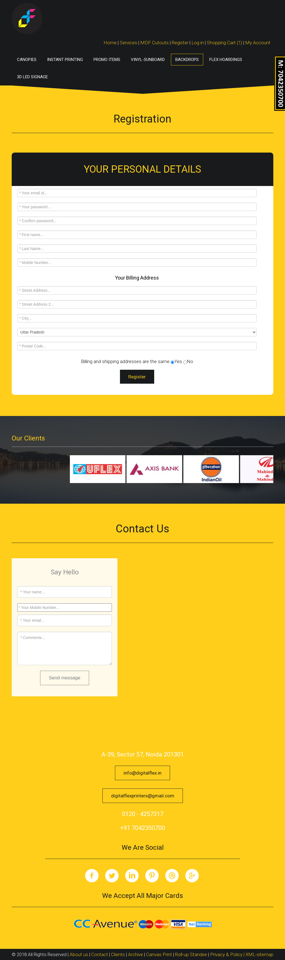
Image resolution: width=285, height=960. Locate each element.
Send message (64, 677)
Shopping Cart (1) (225, 42)
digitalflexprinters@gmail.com (142, 796)
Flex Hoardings (225, 59)
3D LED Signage (32, 76)
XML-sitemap (259, 954)
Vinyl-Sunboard (148, 59)
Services (128, 42)
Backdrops (187, 59)
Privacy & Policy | (227, 954)
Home (110, 42)
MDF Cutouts (154, 42)
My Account (258, 42)
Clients (118, 954)
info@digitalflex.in (142, 773)
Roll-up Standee (191, 954)
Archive (135, 954)
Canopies (26, 59)
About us (79, 954)
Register (180, 42)
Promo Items (107, 59)
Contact (99, 954)
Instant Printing (65, 59)
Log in (197, 42)
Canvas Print (159, 954)
